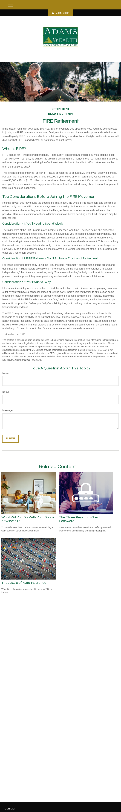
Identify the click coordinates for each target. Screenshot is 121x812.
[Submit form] (10, 439)
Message (7, 410)
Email (5, 391)
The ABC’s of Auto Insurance (23, 583)
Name (5, 373)
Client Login (60, 13)
